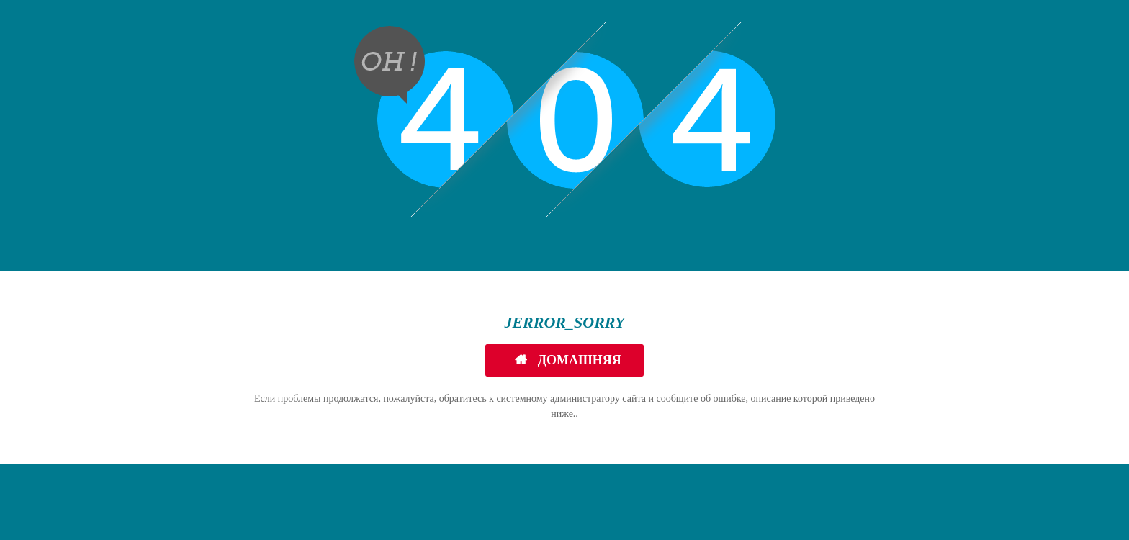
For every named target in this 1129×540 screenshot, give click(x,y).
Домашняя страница (574, 365)
